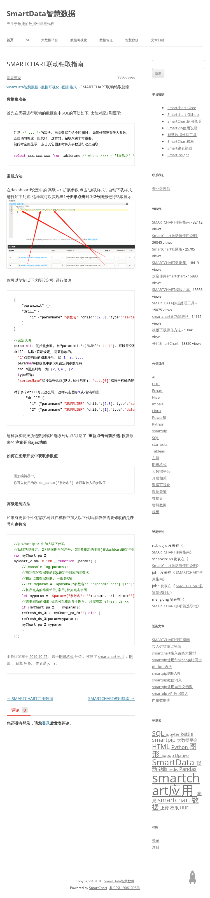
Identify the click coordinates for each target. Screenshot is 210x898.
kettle (187, 734)
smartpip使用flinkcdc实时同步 (177, 659)
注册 (155, 847)
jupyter (173, 734)
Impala (158, 403)
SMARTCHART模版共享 (171, 289)
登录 (46, 723)
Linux (156, 410)
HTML (161, 746)
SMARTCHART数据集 (169, 262)
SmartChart (98, 887)
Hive (156, 397)
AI (27, 40)
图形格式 (66, 656)
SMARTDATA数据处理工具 (173, 303)
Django (182, 755)
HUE (184, 807)
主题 (155, 457)
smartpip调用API (166, 673)
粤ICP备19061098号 (124, 887)
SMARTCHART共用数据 (30, 698)
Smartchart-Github (183, 114)
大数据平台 (49, 40)
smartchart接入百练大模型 (174, 653)
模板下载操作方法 (167, 329)
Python (158, 424)
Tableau (158, 451)
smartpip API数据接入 (170, 693)
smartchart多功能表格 (171, 316)
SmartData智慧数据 (41, 13)
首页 (10, 40)
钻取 (19, 663)
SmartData (174, 762)
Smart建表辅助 (179, 148)
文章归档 (157, 40)
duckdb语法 (162, 666)
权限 (175, 807)
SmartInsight (178, 154)
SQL (155, 437)
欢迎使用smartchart (169, 276)
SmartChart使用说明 (184, 121)
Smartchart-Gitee (181, 107)
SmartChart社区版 (167, 249)
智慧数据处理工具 (182, 134)
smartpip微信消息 (167, 680)
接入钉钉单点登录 (166, 646)
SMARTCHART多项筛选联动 (174, 605)
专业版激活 (161, 188)
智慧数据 (132, 40)
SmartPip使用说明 (182, 127)
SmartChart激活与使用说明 (175, 235)
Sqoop (168, 755)
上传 (165, 807)
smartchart (175, 800)
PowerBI (159, 417)
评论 (19, 710)
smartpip (159, 430)
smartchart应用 (111, 656)
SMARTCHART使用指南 (111, 698)
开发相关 (159, 478)
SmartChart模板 (180, 141)
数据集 (157, 498)
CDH (156, 383)
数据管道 (106, 40)
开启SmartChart (165, 343)
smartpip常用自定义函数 (172, 686)
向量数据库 (161, 700)
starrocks (159, 444)
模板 (155, 511)
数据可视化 (78, 40)
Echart (157, 390)
